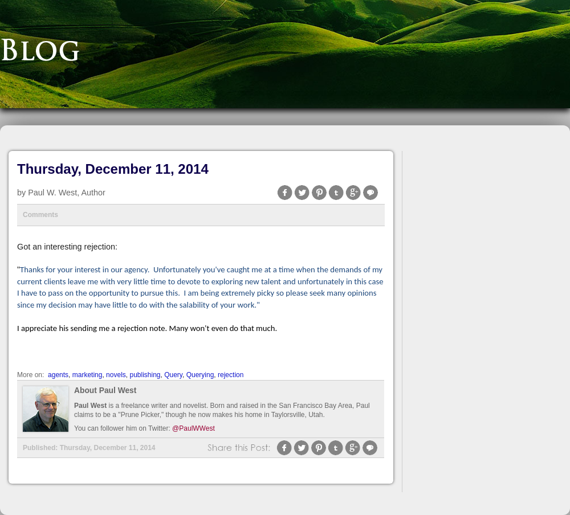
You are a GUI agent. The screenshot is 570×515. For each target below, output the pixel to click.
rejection (230, 375)
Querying (200, 375)
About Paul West (105, 390)
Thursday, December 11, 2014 (113, 169)
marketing (87, 375)
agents (58, 375)
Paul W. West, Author (66, 192)
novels (116, 375)
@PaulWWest (193, 428)
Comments (40, 215)
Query (173, 375)
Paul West (90, 406)
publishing (144, 375)
